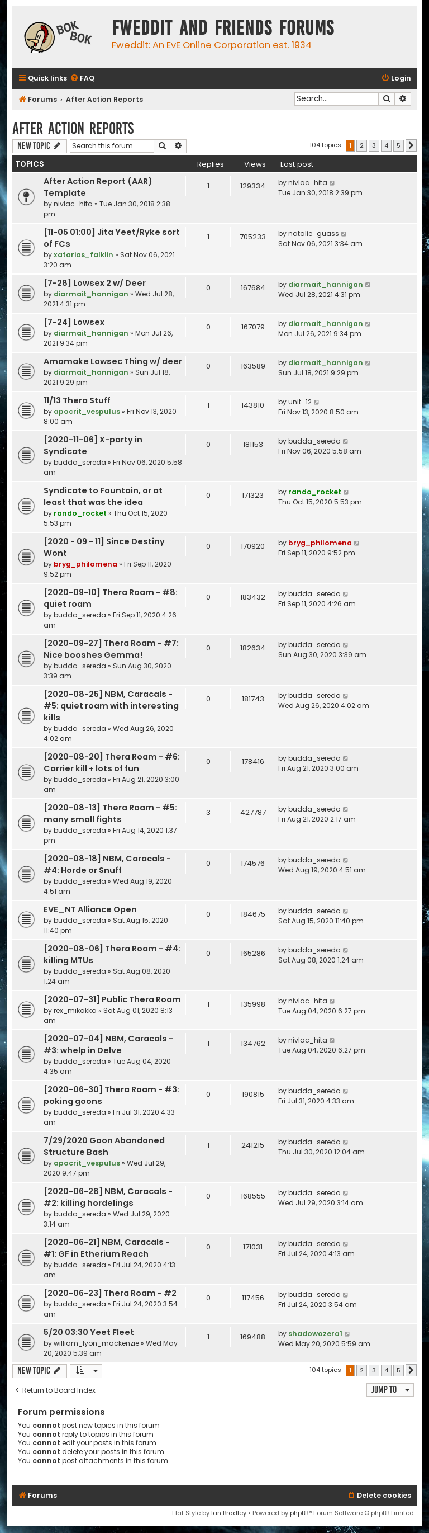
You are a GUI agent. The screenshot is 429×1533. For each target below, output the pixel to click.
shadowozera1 (315, 1333)
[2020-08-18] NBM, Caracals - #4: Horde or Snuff (107, 864)
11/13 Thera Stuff (77, 400)
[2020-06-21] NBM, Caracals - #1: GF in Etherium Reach (107, 1248)
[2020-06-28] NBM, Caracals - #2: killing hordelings (108, 1197)
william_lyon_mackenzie (96, 1343)
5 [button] (399, 145)
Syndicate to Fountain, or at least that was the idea (103, 496)
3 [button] (374, 145)
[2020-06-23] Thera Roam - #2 (110, 1293)
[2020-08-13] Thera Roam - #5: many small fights (110, 813)
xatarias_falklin (83, 255)
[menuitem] (82, 78)
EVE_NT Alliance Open (90, 909)
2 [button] (362, 145)
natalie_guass (313, 233)
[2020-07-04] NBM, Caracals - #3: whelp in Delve (108, 1044)
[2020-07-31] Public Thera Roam (112, 999)
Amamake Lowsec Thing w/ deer (113, 361)
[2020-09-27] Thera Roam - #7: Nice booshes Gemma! (111, 649)
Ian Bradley (228, 1512)
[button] (411, 145)
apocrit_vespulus (87, 411)
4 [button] (386, 145)
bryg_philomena (85, 564)
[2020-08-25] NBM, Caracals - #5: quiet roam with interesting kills (111, 705)
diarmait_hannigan (91, 294)
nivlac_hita (73, 204)
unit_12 (300, 402)
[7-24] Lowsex (74, 322)
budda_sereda (80, 462)
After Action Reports (73, 128)
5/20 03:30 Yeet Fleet (89, 1332)
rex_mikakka (75, 1010)
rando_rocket (80, 513)
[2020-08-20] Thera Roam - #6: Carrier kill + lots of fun (112, 762)
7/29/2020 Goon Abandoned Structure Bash (104, 1146)
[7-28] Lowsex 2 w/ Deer (95, 283)
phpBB (299, 1512)
